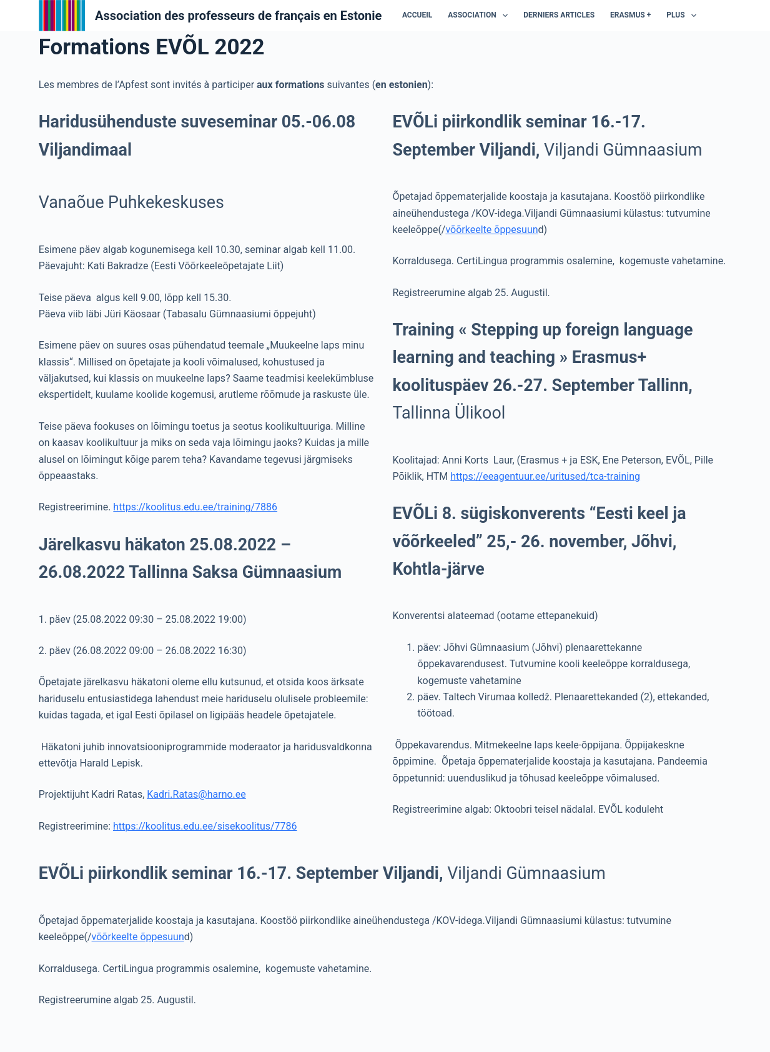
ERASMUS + (580, 18)
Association (429, 18)
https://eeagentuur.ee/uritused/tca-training (545, 483)
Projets (722, 18)
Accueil (367, 18)
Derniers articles (508, 18)
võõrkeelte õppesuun (491, 236)
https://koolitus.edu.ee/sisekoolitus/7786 (205, 832)
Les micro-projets (652, 18)
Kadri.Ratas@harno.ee (196, 800)
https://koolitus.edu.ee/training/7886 (195, 513)
